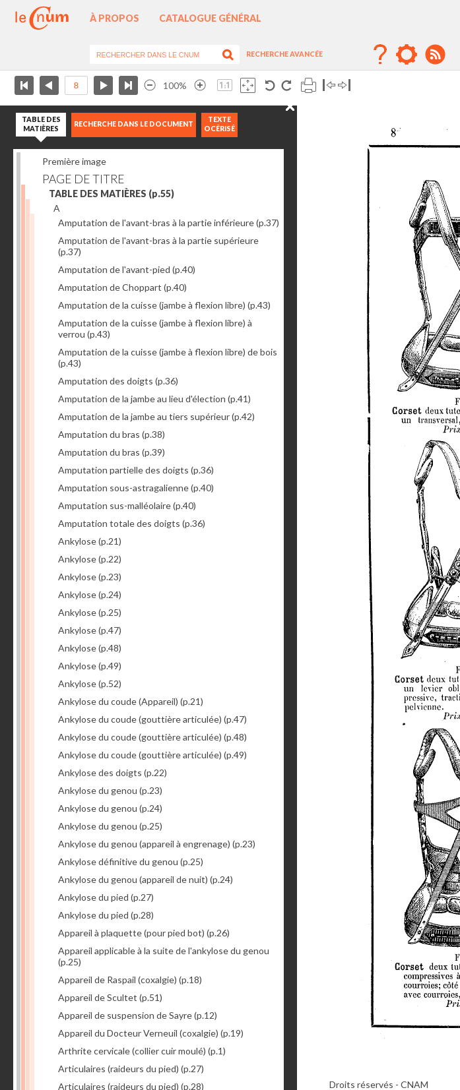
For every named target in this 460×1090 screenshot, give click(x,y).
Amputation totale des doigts (131, 523)
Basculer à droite (344, 85)
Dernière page (128, 85)
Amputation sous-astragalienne (136, 487)
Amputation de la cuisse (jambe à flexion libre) (164, 305)
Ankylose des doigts (112, 772)
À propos (114, 18)
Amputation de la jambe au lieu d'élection (154, 398)
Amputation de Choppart (122, 287)
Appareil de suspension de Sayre (137, 1015)
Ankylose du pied (106, 897)
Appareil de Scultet (110, 997)
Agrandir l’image (200, 85)
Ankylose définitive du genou (130, 861)
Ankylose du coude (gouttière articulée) (152, 719)
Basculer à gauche (329, 85)
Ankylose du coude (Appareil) (130, 701)
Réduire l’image (150, 85)
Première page (24, 85)
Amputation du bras (111, 434)
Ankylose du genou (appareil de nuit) (145, 879)
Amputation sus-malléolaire (127, 505)
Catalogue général (210, 18)
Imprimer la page (308, 85)
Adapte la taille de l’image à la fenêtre (247, 85)
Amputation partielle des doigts (136, 469)
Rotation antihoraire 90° (270, 85)
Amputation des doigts (118, 380)
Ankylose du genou (110, 790)
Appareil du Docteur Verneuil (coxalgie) (151, 1033)
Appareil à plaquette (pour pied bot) (144, 932)
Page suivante (103, 85)
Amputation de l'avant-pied (126, 269)
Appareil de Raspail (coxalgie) (130, 979)
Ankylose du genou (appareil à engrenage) (156, 843)
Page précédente (49, 85)
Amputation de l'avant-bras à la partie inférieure (168, 222)
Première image (74, 161)
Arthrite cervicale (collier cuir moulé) (142, 1050)
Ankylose (89, 541)
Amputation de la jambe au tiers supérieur (156, 416)
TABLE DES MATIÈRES (111, 193)
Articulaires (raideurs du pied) (131, 1068)
